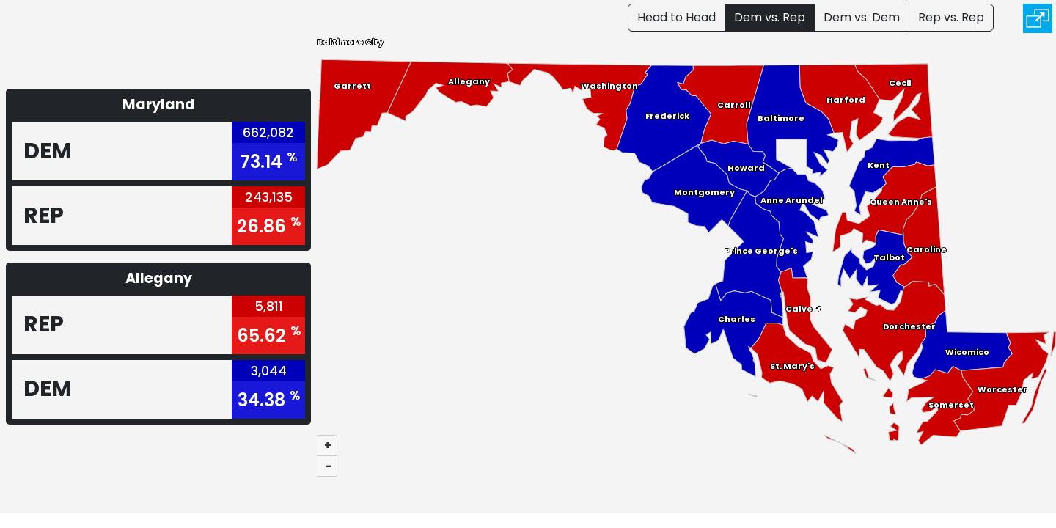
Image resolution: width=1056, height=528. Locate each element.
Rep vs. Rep (951, 17)
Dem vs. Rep (769, 17)
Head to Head (676, 17)
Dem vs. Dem (862, 17)
